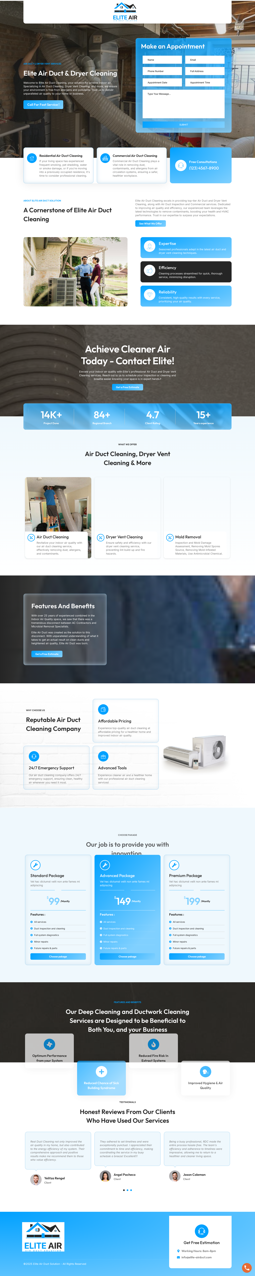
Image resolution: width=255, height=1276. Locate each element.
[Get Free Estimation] (201, 1231)
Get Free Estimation (202, 1242)
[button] (124, 1190)
